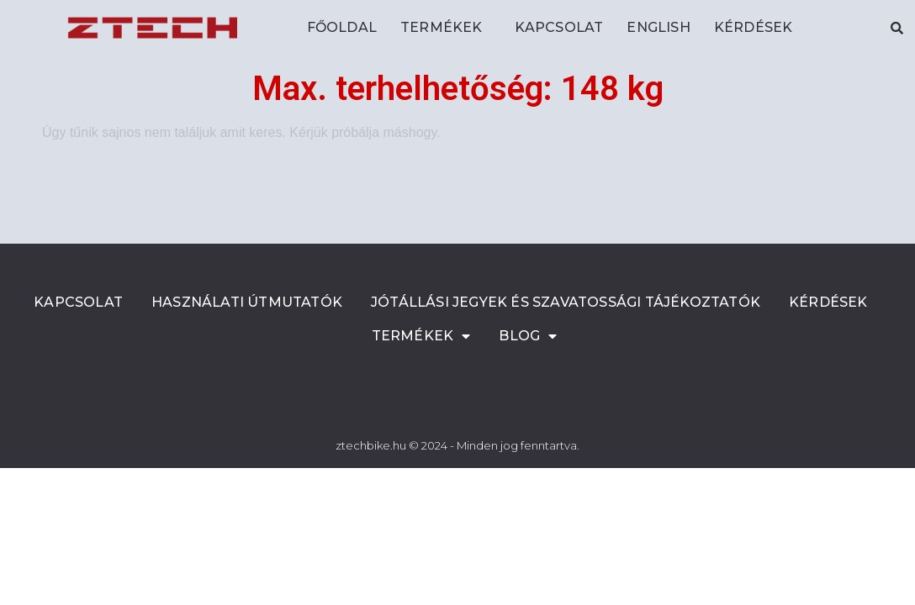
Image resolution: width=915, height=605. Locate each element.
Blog (528, 336)
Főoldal (342, 27)
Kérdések (753, 27)
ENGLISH (658, 27)
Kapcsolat (559, 27)
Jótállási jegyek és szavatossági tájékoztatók (565, 302)
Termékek (445, 27)
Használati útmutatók (246, 302)
